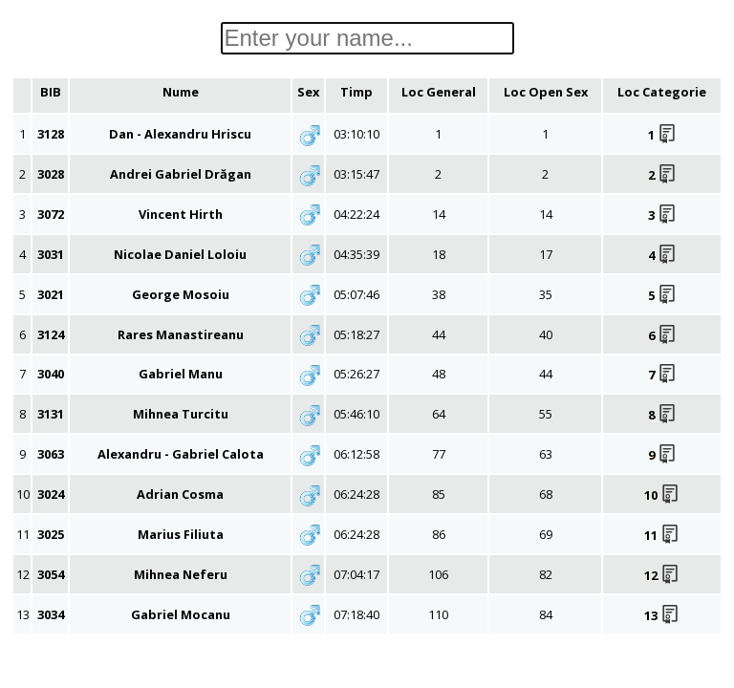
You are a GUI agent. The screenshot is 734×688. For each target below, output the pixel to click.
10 (662, 495)
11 (662, 535)
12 (662, 575)
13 (662, 615)
